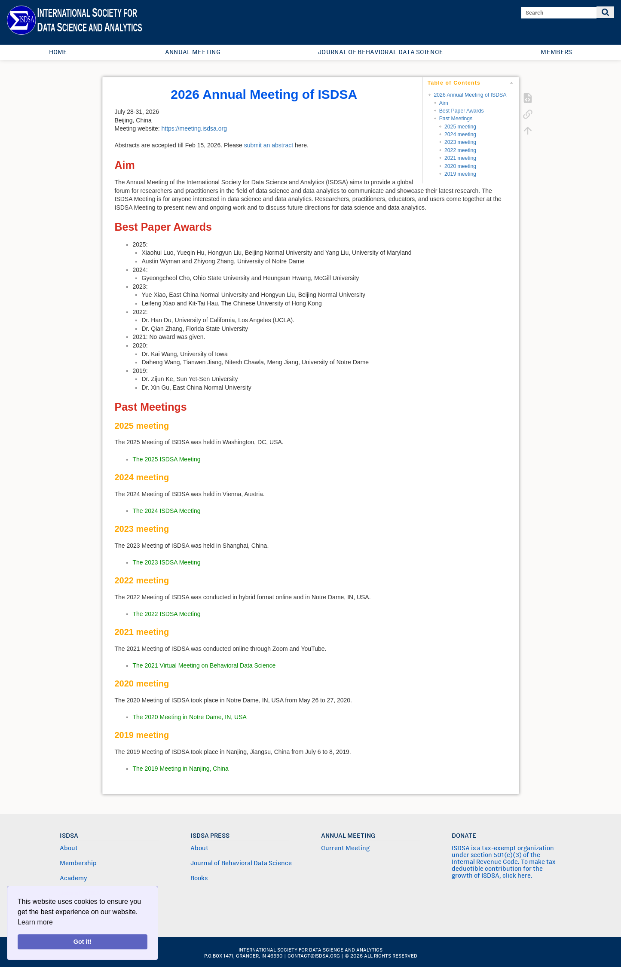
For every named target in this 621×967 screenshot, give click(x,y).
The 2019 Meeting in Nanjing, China (181, 768)
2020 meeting (460, 166)
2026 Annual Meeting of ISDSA (470, 95)
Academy (73, 878)
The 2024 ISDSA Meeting (167, 510)
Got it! (82, 941)
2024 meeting (460, 134)
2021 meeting (460, 158)
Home (58, 52)
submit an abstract (268, 145)
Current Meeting (345, 848)
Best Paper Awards (461, 111)
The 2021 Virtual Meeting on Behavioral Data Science (204, 665)
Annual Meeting (192, 52)
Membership (78, 863)
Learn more (35, 922)
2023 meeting (460, 142)
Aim (443, 103)
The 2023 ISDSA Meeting (167, 562)
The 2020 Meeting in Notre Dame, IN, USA (190, 717)
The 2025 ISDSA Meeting (167, 459)
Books (199, 878)
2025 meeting (460, 127)
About (69, 848)
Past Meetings (456, 119)
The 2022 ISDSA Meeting (167, 613)
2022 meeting (460, 150)
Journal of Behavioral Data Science (380, 52)
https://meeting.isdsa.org (194, 128)
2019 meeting (460, 174)
